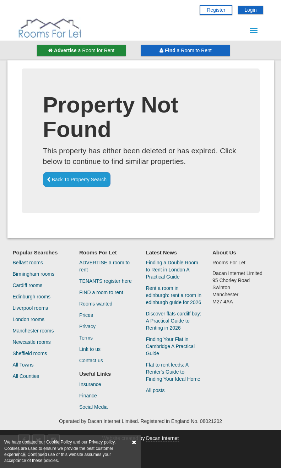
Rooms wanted (95, 304)
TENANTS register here (105, 281)
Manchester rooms (33, 331)
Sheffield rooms (30, 353)
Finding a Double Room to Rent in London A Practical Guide (172, 270)
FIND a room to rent (101, 292)
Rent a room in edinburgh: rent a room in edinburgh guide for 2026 (173, 295)
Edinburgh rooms (32, 296)
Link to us (90, 349)
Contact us (91, 360)
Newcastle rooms (32, 342)
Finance (88, 395)
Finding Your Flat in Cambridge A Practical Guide (170, 346)
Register (216, 10)
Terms (86, 338)
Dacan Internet (162, 438)
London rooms (29, 319)
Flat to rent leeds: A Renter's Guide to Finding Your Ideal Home (173, 372)
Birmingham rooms (33, 274)
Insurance (90, 384)
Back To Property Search (77, 179)
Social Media (93, 407)
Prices (86, 315)
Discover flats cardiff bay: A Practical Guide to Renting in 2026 (173, 321)
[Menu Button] (253, 30)
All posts (155, 390)
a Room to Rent (185, 50)
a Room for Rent (81, 50)
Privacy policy (101, 442)
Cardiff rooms (28, 285)
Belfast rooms (28, 262)
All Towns (23, 365)
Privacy (87, 326)
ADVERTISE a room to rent (104, 266)
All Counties (26, 376)
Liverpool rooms (30, 308)
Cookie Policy (59, 442)
